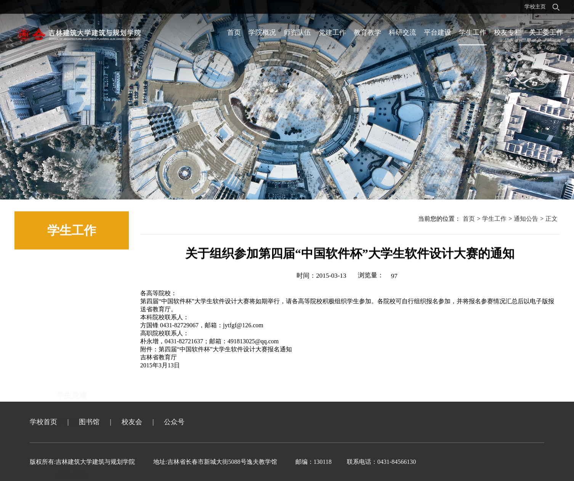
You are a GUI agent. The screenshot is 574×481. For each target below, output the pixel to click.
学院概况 (262, 32)
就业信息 (71, 351)
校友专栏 (507, 32)
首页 (234, 32)
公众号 (174, 422)
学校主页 (535, 7)
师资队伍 (297, 32)
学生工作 (472, 32)
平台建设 (437, 32)
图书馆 (89, 422)
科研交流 (402, 32)
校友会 (132, 422)
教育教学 (367, 32)
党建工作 (332, 32)
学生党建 (71, 271)
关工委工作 (546, 32)
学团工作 (71, 298)
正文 (551, 220)
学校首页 (43, 422)
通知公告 (71, 325)
